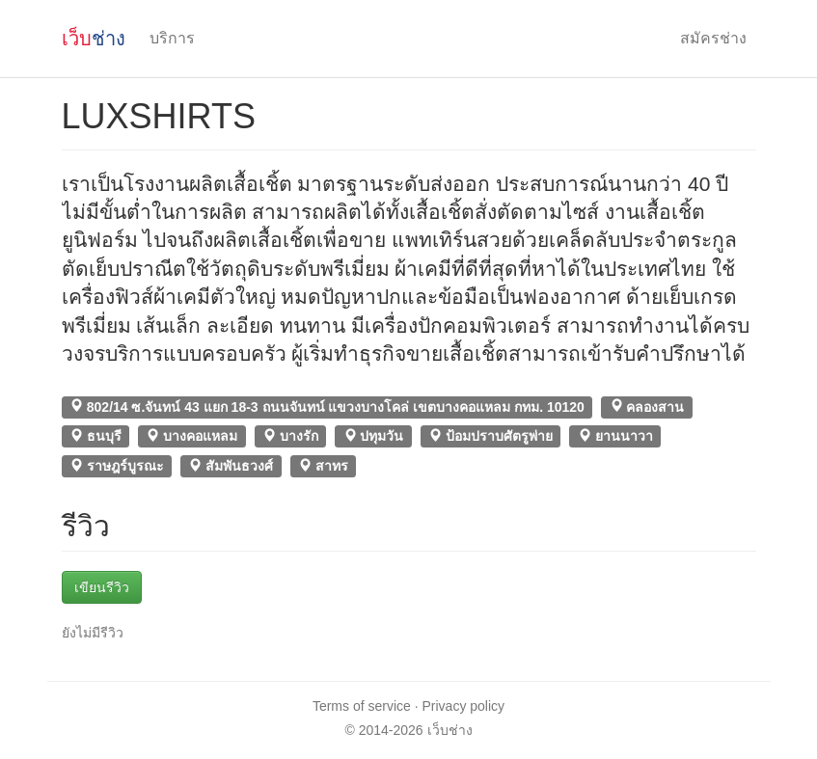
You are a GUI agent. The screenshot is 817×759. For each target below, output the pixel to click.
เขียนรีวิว (101, 587)
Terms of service (362, 706)
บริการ (172, 38)
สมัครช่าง (713, 38)
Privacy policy (463, 706)
